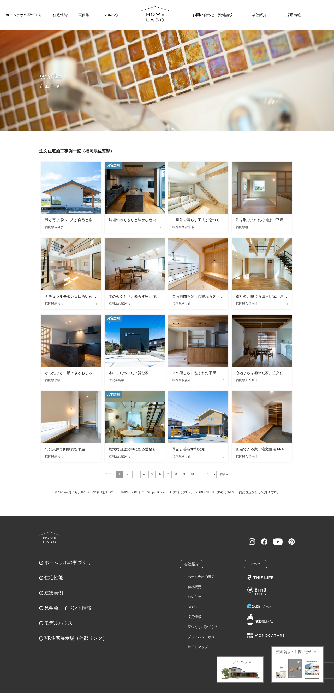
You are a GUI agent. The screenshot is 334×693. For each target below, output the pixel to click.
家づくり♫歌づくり (202, 627)
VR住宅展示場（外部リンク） (75, 638)
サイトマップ (198, 647)
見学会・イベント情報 (67, 607)
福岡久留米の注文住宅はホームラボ (155, 15)
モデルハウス (111, 15)
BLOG (192, 607)
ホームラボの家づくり (23, 15)
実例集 (83, 15)
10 (192, 474)
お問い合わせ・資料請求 (213, 15)
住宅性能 (60, 15)
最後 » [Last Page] (223, 474)
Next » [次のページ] (211, 474)
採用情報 (293, 15)
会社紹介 (259, 15)
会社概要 (194, 587)
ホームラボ (49, 538)
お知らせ (194, 597)
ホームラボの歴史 (201, 577)
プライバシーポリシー (205, 637)
